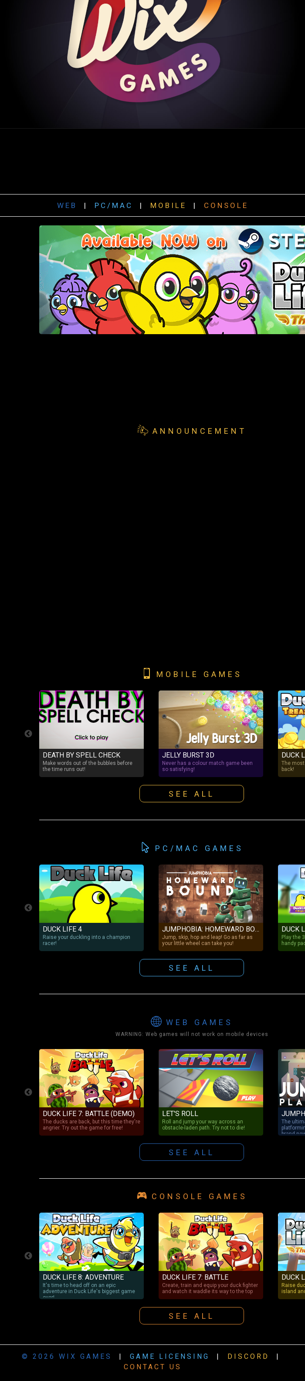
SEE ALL (192, 1152)
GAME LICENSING (170, 1356)
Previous (28, 1092)
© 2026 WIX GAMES (67, 1356)
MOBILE (168, 205)
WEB (67, 205)
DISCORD (248, 1356)
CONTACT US (153, 1367)
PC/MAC (114, 205)
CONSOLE (226, 205)
